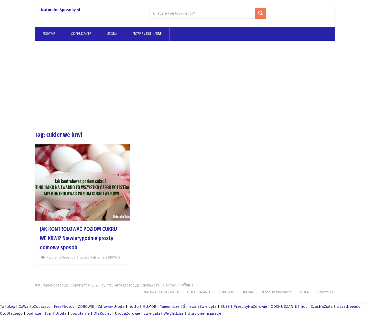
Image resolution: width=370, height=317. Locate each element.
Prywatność (325, 292)
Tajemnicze (169, 306)
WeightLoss (174, 313)
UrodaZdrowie (127, 313)
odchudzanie (81, 34)
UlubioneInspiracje (204, 313)
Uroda (61, 313)
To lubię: (7, 306)
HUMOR (149, 306)
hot (304, 306)
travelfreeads (348, 306)
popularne (80, 313)
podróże (33, 313)
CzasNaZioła (322, 306)
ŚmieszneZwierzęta (200, 306)
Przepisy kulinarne (147, 34)
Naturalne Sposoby (60, 257)
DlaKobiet (102, 313)
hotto (133, 306)
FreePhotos (64, 306)
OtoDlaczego (11, 313)
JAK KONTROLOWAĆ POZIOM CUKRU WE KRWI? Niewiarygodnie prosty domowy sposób (78, 238)
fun (48, 313)
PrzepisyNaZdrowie (250, 306)
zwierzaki (152, 313)
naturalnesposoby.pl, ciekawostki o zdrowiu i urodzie (149, 285)
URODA (112, 34)
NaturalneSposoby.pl (60, 10)
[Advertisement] (185, 85)
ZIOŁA (304, 292)
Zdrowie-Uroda (111, 306)
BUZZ (225, 306)
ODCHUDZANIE (199, 292)
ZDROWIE (48, 34)
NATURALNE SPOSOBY (162, 292)
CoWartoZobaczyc (34, 306)
